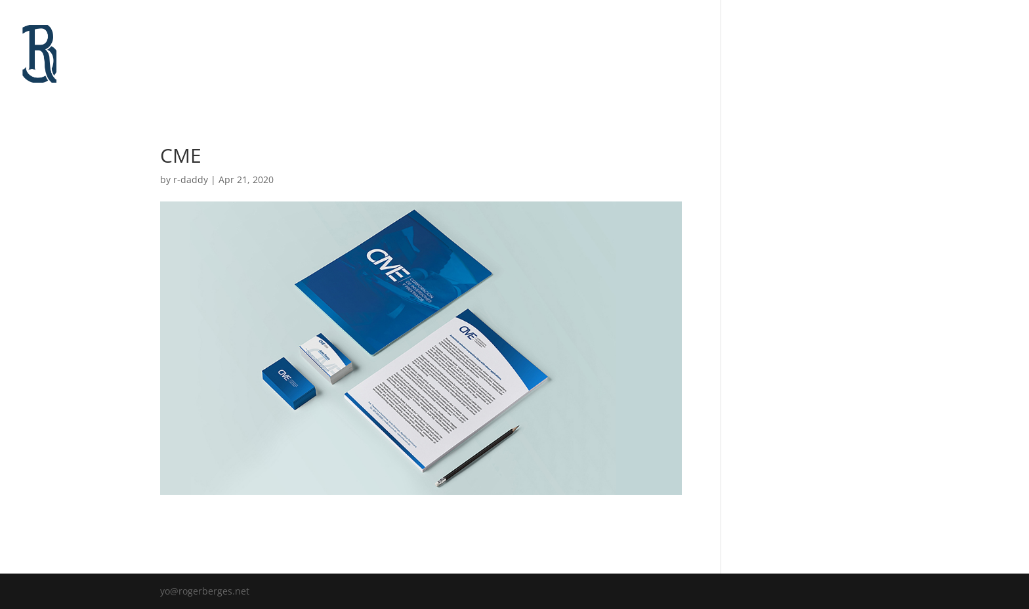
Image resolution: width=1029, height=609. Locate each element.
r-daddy (190, 179)
